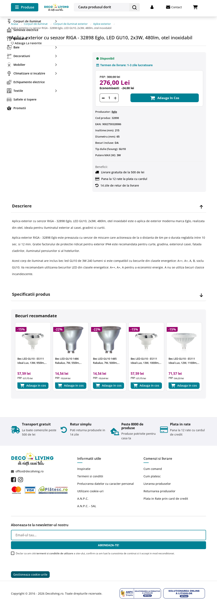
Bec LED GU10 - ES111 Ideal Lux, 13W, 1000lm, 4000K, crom (145, 360)
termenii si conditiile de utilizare (54, 553)
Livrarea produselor (157, 483)
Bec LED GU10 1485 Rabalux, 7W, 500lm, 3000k (105, 360)
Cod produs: (103, 117)
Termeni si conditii (90, 476)
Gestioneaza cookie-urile (30, 574)
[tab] (108, 205)
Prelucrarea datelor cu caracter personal (105, 483)
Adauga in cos (164, 97)
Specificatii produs (31, 293)
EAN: (98, 123)
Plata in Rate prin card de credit (165, 498)
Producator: (103, 111)
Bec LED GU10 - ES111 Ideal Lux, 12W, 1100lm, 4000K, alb (183, 360)
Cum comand (152, 469)
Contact (174, 7)
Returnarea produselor (159, 491)
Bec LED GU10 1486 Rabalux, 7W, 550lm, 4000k (67, 360)
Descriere (22, 205)
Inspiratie (83, 469)
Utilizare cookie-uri (90, 491)
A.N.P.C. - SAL (86, 506)
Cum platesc (152, 476)
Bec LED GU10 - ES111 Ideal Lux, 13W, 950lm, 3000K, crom (31, 360)
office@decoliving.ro (29, 471)
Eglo (114, 111)
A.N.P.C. (82, 498)
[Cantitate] (109, 97)
